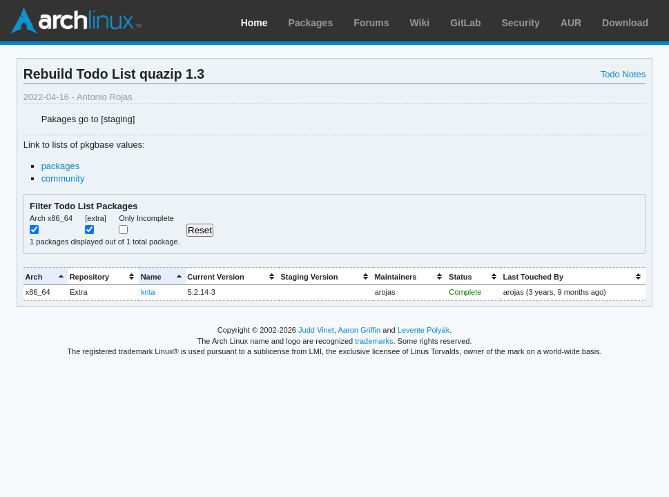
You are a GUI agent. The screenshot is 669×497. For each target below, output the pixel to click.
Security (521, 22)
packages (60, 166)
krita (148, 292)
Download (625, 22)
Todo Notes (623, 74)
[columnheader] (45, 276)
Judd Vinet (316, 330)
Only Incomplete (146, 218)
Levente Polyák (423, 330)
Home (254, 22)
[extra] (95, 218)
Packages (311, 22)
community (63, 178)
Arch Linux (76, 21)
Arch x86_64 (51, 218)
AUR (571, 22)
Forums (371, 22)
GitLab (465, 22)
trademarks (374, 341)
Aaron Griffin (359, 330)
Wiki (420, 22)
